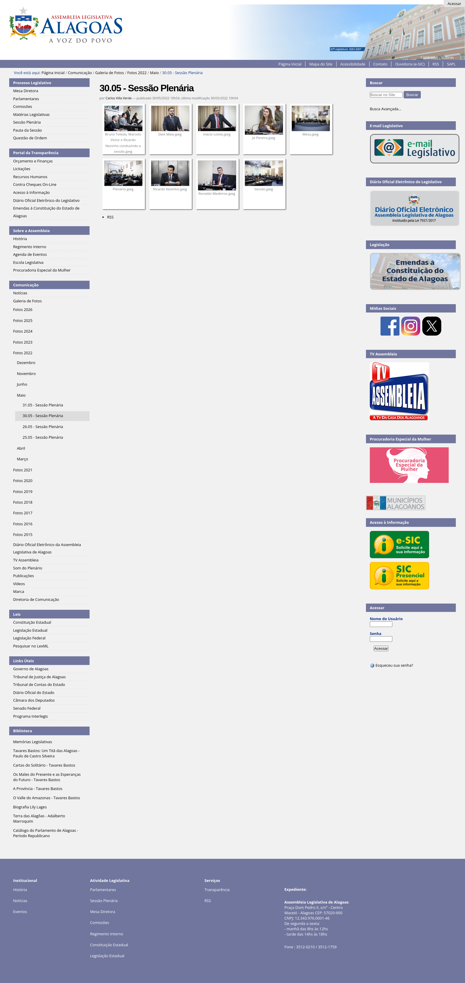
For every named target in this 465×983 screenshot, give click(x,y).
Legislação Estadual (107, 955)
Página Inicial (290, 64)
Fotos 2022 (136, 72)
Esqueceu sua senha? (391, 665)
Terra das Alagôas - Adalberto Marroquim (39, 818)
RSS (436, 64)
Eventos (20, 911)
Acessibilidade (352, 64)
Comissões (99, 922)
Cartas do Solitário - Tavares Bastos (44, 765)
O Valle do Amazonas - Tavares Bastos (46, 797)
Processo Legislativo (32, 82)
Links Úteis (23, 660)
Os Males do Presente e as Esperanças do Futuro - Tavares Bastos (47, 777)
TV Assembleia (383, 354)
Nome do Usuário (386, 618)
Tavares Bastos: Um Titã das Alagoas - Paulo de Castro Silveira (46, 753)
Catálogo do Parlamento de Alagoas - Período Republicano (45, 833)
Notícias (20, 900)
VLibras (447, 57)
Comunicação (80, 72)
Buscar (376, 82)
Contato (380, 64)
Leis (16, 614)
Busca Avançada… (385, 108)
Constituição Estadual (109, 944)
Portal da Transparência (35, 152)
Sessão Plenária (104, 900)
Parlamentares (103, 889)
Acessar (454, 3)
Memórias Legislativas (32, 741)
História (20, 889)
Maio (154, 72)
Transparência (217, 889)
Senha (375, 633)
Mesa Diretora (102, 911)
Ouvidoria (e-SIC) (410, 64)
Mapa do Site (320, 64)
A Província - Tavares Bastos (37, 788)
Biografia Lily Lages (30, 807)
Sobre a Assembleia (31, 230)
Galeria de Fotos (109, 72)
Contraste (429, 57)
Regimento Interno (106, 933)
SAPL (451, 64)
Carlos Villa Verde (119, 98)
